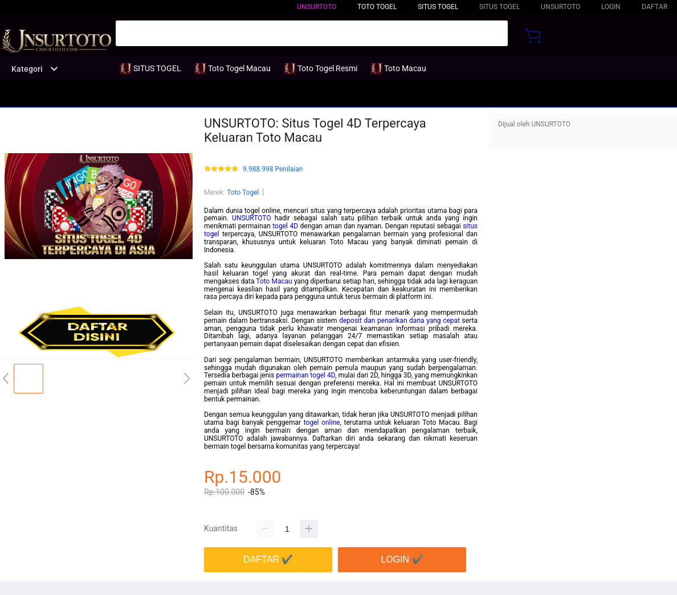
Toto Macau (274, 281)
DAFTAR (654, 7)
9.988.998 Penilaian (273, 169)
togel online (322, 422)
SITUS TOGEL (438, 7)
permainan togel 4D (305, 375)
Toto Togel (243, 192)
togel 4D (285, 226)
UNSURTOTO (316, 7)
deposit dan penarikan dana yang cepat (399, 321)
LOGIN (611, 7)
